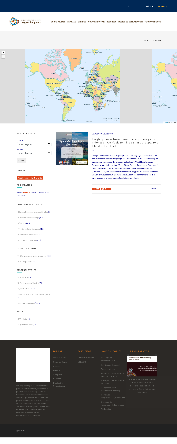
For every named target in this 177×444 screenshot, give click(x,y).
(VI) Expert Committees (27, 240)
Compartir (57, 374)
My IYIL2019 (162, 6)
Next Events (36, 178)
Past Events (23, 178)
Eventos (83, 22)
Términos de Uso (108, 369)
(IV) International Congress (28, 229)
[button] (156, 355)
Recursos (113, 22)
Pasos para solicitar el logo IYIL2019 (112, 381)
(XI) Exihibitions (24, 288)
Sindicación (106, 409)
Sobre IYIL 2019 (59, 22)
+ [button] (3, 53)
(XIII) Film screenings (26, 303)
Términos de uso (154, 22)
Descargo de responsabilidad (108, 359)
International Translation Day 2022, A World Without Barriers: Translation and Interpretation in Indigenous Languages (142, 385)
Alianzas (72, 22)
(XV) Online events (25, 324)
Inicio (146, 40)
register (27, 192)
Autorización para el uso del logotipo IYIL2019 (112, 374)
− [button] (3, 56)
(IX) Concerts (23, 277)
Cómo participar (97, 22)
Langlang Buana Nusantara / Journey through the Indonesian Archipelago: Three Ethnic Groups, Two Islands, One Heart (125, 142)
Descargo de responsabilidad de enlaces (112, 403)
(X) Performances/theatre (28, 283)
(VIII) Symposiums (25, 261)
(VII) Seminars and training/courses (32, 256)
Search (21, 160)
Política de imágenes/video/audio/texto (113, 396)
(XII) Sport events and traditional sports (33, 294)
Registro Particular (86, 357)
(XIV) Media (22, 319)
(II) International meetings (28, 217)
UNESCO (82, 362)
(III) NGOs (21, 223)
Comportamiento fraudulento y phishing (110, 389)
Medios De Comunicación (131, 22)
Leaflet (166, 122)
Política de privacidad (110, 365)
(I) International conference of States (32, 212)
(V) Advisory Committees (28, 234)
